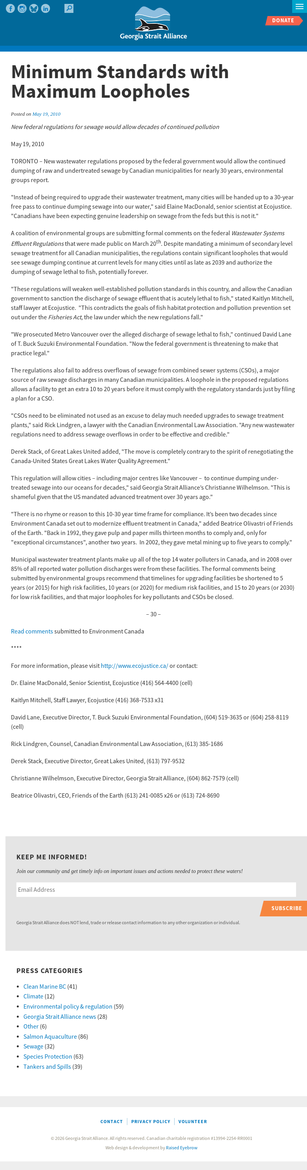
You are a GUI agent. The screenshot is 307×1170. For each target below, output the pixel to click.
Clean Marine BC (44, 987)
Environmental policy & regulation (67, 1007)
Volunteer (192, 1121)
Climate (33, 996)
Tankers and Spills (47, 1067)
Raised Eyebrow (182, 1148)
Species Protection (47, 1057)
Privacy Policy (150, 1121)
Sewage (33, 1046)
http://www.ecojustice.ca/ (134, 666)
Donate (283, 20)
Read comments (32, 631)
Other (31, 1026)
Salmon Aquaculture (50, 1037)
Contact (111, 1121)
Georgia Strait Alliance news (59, 1017)
